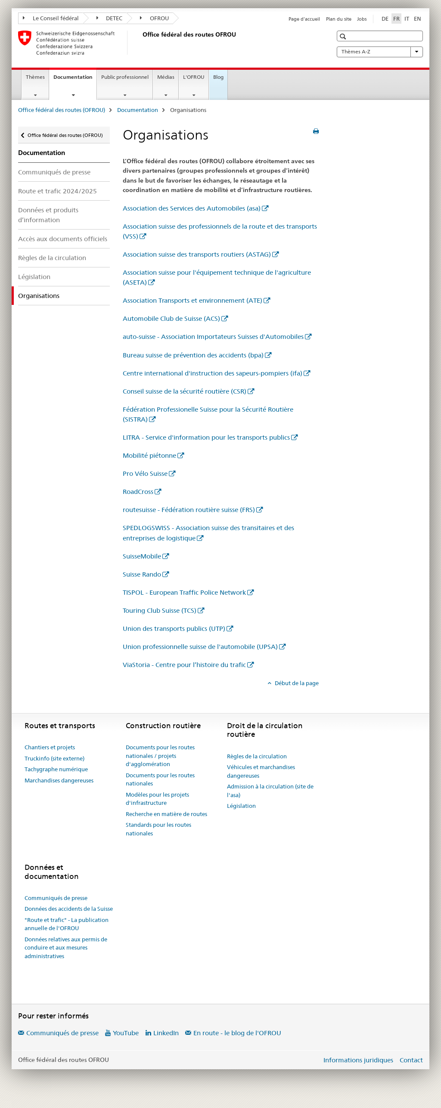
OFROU (154, 18)
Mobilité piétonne (149, 455)
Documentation (74, 79)
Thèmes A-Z (380, 51)
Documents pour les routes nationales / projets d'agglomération (160, 755)
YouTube (126, 1033)
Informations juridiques (358, 1060)
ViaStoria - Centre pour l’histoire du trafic (184, 665)
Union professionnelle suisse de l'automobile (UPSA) (200, 646)
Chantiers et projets (50, 747)
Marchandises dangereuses (59, 780)
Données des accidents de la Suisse (69, 908)
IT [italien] (406, 18)
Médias (165, 77)
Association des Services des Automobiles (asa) (192, 208)
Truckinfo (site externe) (54, 758)
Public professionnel (125, 77)
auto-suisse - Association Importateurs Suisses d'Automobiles (213, 336)
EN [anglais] (417, 18)
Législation (34, 277)
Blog (218, 77)
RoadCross (138, 491)
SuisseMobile (142, 556)
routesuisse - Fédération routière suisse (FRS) (189, 510)
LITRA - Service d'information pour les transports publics (206, 437)
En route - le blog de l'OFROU (237, 1033)
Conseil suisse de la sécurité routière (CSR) (184, 391)
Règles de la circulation (52, 258)
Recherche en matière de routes (166, 813)
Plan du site (338, 19)
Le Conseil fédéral (51, 18)
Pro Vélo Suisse (145, 473)
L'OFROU (194, 77)
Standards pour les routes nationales (158, 829)
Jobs (361, 19)
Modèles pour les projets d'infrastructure (157, 799)
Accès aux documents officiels (62, 239)
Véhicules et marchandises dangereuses (261, 771)
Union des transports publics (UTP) (174, 628)
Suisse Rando (142, 574)
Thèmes (35, 77)
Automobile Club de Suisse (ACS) (171, 318)
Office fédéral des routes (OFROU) (61, 109)
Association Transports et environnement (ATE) (192, 300)
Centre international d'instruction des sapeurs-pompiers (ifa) (212, 373)
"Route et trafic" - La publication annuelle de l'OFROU (67, 924)
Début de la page (296, 683)
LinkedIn (166, 1033)
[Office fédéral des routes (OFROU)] (141, 43)
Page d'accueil (304, 19)
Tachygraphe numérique (56, 769)
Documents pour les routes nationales (160, 779)
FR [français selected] (396, 18)
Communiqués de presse (54, 172)
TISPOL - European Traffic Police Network (184, 592)
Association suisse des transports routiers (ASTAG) (197, 254)
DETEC (109, 18)
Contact (411, 1060)
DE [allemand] (385, 18)
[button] (344, 36)
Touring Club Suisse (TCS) (159, 610)
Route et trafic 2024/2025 (57, 191)
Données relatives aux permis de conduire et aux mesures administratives (66, 947)
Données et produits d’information (48, 215)
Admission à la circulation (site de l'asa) (270, 790)
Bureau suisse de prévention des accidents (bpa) (193, 355)
